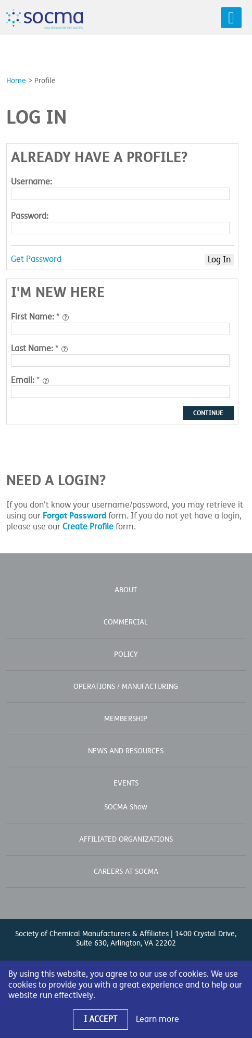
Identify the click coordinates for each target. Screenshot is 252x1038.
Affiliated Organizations (126, 839)
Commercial (126, 622)
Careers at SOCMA (126, 871)
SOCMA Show (125, 807)
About (126, 589)
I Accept (100, 1019)
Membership (125, 718)
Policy (126, 654)
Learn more (157, 1019)
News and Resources (125, 751)
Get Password (36, 259)
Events (126, 783)
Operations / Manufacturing (125, 686)
